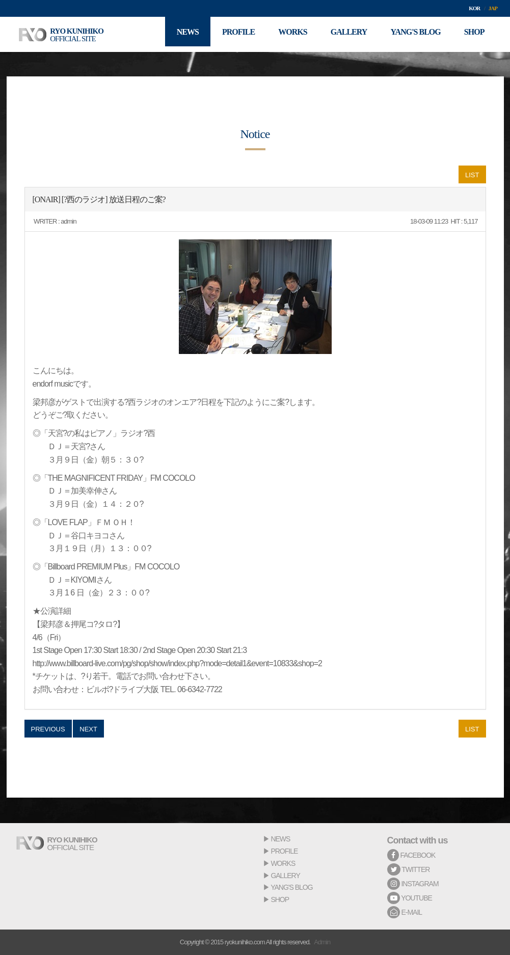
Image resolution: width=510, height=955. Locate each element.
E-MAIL (404, 912)
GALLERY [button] (344, 34)
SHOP (280, 899)
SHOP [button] (473, 34)
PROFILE (284, 851)
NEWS (280, 839)
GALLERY (285, 875)
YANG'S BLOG (291, 887)
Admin (322, 942)
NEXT (88, 729)
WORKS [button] (286, 34)
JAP (493, 8)
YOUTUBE (409, 898)
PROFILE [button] (229, 34)
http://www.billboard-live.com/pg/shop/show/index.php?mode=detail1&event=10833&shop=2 (177, 663)
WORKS (283, 863)
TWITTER (408, 869)
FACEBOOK (411, 855)
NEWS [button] (177, 34)
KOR (474, 8)
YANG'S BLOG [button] (413, 34)
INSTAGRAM (413, 884)
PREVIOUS (48, 729)
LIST (472, 175)
